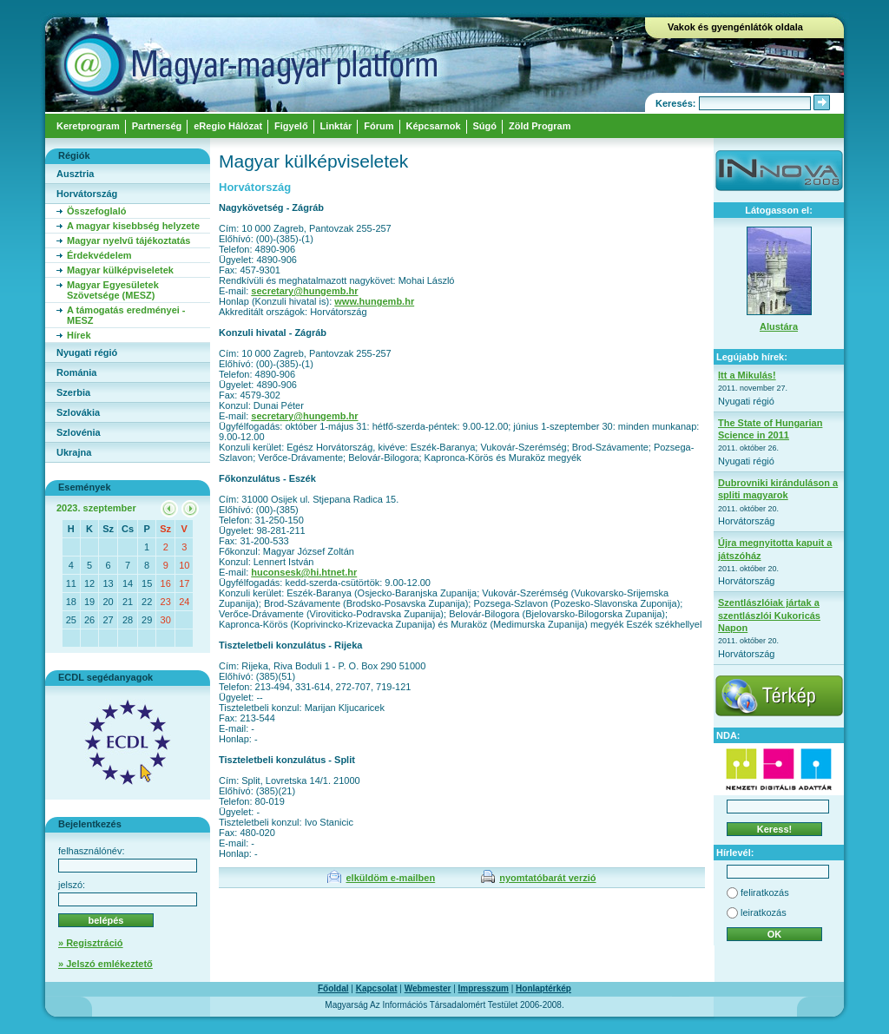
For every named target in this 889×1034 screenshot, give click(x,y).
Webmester (428, 988)
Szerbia (73, 392)
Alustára (779, 326)
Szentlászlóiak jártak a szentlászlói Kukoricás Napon (769, 615)
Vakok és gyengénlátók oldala (735, 27)
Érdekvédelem (99, 255)
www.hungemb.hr (374, 301)
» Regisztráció (90, 943)
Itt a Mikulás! (747, 375)
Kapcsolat (377, 988)
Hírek (79, 335)
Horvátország (86, 193)
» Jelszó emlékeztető (105, 963)
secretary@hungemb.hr (304, 291)
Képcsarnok (433, 126)
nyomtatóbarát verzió (547, 878)
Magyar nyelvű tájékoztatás (128, 240)
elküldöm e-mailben (390, 878)
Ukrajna (73, 452)
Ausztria (75, 173)
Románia (76, 372)
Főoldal (333, 988)
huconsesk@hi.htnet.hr (304, 572)
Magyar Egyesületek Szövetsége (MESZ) (113, 290)
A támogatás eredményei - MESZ (126, 315)
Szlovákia (78, 412)
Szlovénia (78, 432)
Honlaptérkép (543, 988)
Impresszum (483, 988)
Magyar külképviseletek (120, 270)
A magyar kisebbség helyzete (133, 226)
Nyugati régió (86, 352)
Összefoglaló (96, 211)
